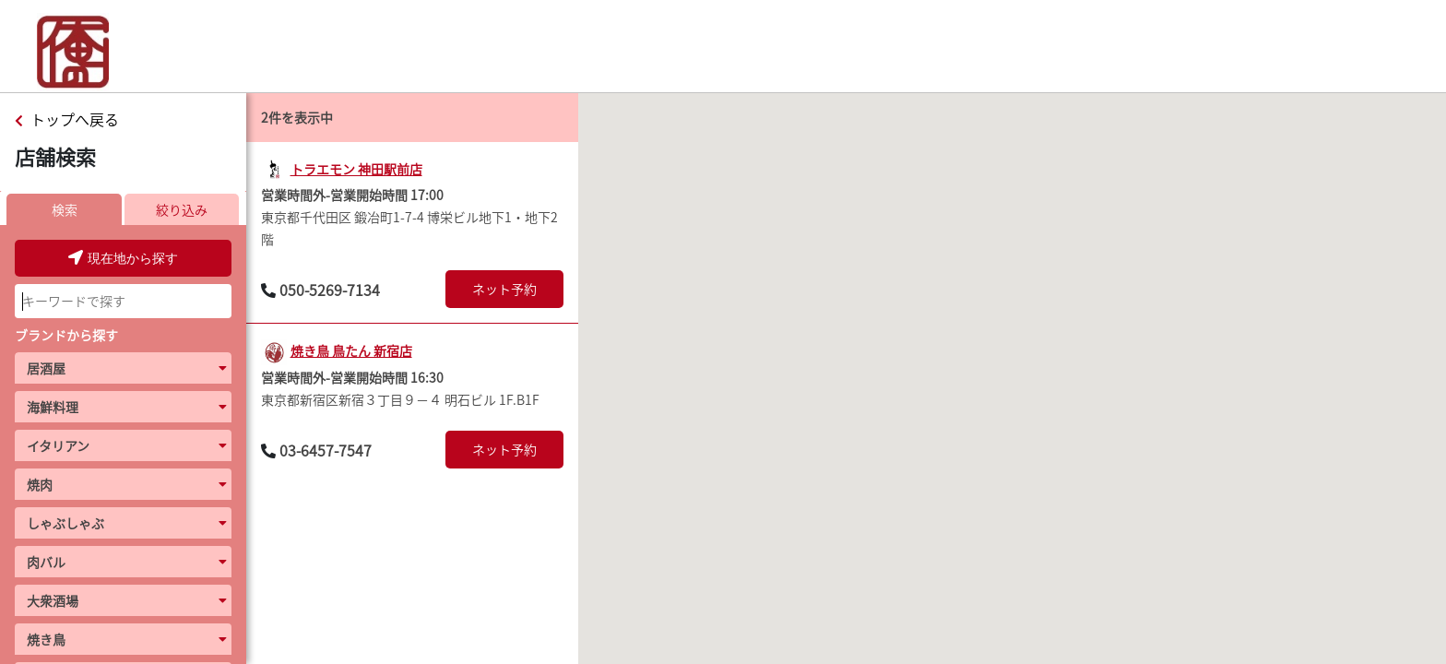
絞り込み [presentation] (181, 209)
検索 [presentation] (64, 209)
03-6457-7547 (325, 450)
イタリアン (58, 445)
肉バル (46, 561)
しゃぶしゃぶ (65, 523)
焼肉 (40, 484)
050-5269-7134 (329, 290)
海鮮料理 (52, 406)
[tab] (64, 209)
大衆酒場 (52, 600)
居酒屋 (46, 368)
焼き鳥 (46, 639)
